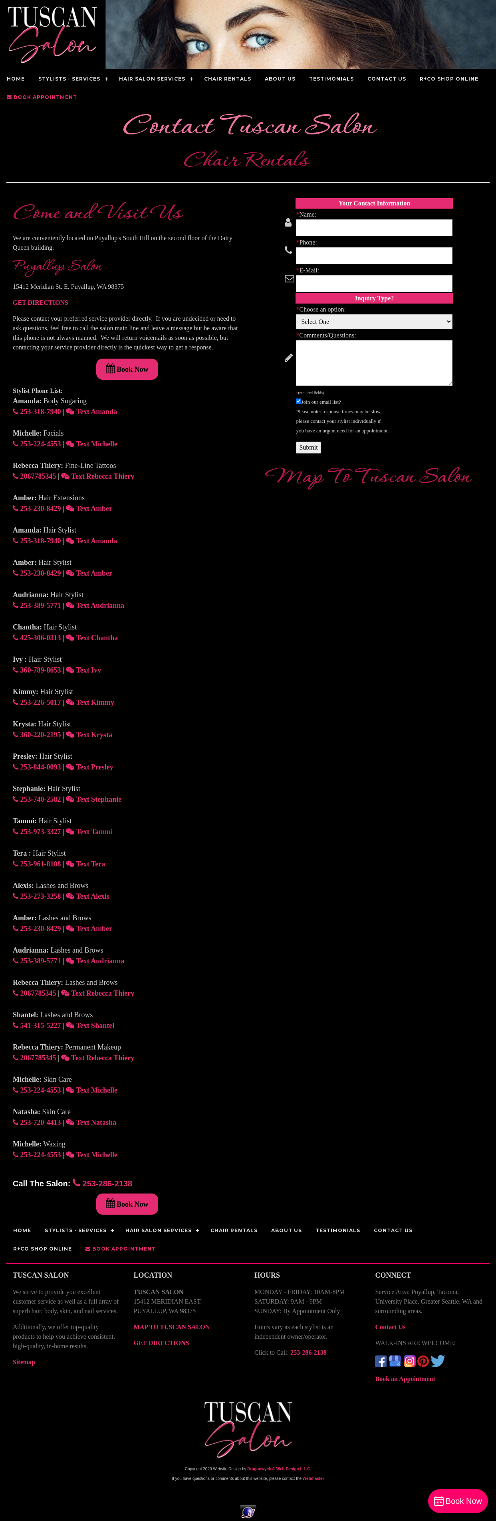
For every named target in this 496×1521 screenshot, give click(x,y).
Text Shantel (90, 1026)
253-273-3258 (37, 896)
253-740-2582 (37, 799)
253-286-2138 (102, 1183)
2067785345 (34, 476)
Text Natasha (91, 1122)
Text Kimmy (90, 702)
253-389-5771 (37, 606)
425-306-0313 (37, 638)
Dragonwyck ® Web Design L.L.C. (279, 1469)
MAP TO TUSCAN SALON (171, 1327)
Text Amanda (91, 412)
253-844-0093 (37, 767)
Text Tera (85, 864)
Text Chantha (92, 638)
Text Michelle (91, 444)
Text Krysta (89, 735)
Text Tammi (89, 832)
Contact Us (390, 1327)
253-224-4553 (37, 444)
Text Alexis (87, 896)
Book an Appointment (405, 1378)
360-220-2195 (37, 735)
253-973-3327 (37, 832)
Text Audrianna (95, 606)
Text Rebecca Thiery (97, 476)
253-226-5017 (37, 702)
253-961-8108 (37, 864)
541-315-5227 (37, 1026)
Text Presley (89, 767)
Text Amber (89, 509)
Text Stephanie (93, 799)
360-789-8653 (37, 670)
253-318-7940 (37, 412)
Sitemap (24, 1362)
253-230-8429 (37, 509)
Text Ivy (83, 670)
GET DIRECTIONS (40, 302)
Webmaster (313, 1478)
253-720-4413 (37, 1122)
